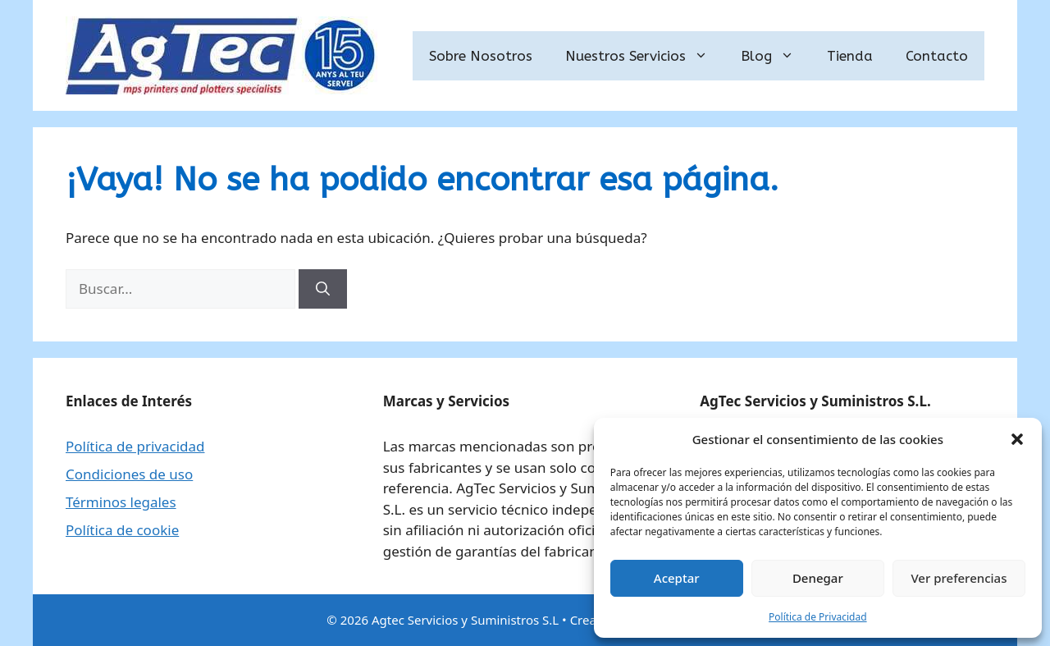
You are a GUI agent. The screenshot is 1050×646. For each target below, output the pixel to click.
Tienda (850, 56)
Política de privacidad (135, 446)
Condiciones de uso (129, 474)
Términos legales (121, 502)
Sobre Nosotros (480, 56)
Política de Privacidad (818, 617)
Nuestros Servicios (644, 55)
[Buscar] (323, 289)
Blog (775, 55)
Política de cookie (122, 529)
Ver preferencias (959, 578)
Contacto (937, 56)
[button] (1017, 439)
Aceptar (677, 578)
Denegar (817, 578)
